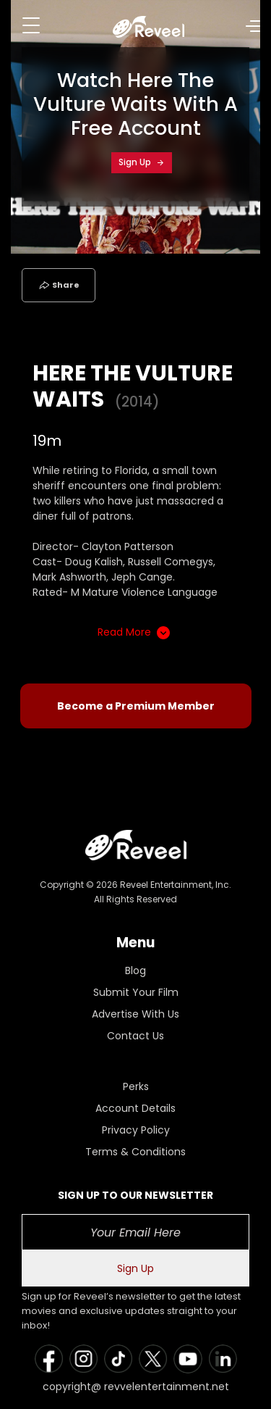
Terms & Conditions (135, 1151)
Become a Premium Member (136, 706)
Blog (135, 970)
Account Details (135, 1108)
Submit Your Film (135, 992)
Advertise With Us (135, 1014)
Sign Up (142, 162)
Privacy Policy (136, 1130)
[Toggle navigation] (31, 25)
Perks (136, 1086)
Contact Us (135, 1035)
